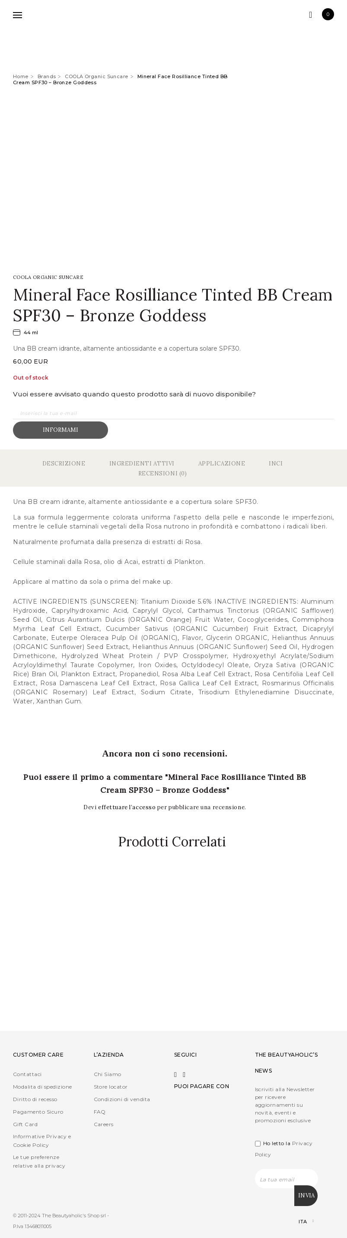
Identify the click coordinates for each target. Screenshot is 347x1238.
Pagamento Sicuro (38, 1112)
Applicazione (221, 463)
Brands (47, 76)
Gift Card (25, 1124)
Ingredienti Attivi (142, 463)
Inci (276, 463)
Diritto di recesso (35, 1099)
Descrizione (64, 463)
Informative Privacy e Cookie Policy (42, 1141)
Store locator (111, 1087)
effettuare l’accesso (127, 807)
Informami (60, 430)
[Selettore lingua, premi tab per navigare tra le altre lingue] (299, 1220)
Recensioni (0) (162, 473)
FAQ (100, 1112)
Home (21, 76)
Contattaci (27, 1074)
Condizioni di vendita (122, 1099)
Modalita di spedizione (42, 1087)
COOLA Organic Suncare (96, 76)
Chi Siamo (107, 1074)
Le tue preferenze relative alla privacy (39, 1161)
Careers (104, 1124)
